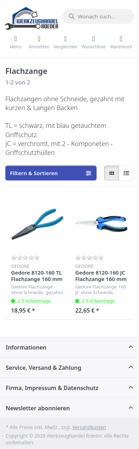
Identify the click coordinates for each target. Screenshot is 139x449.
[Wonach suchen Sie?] (98, 16)
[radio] (111, 173)
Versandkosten (89, 427)
